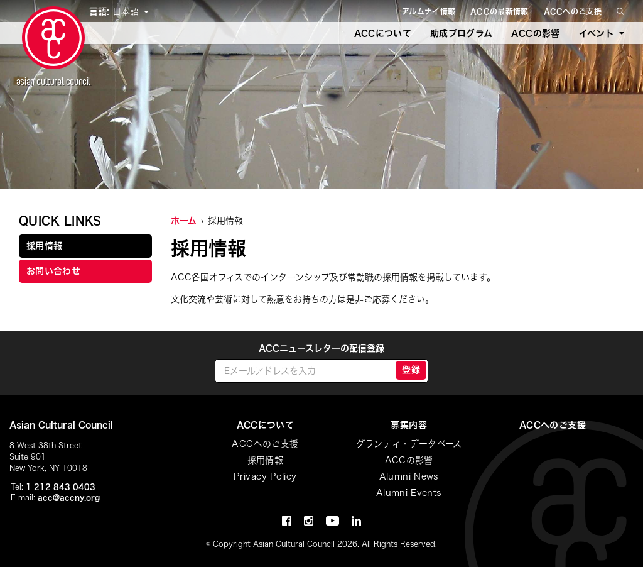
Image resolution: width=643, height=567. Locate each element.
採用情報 (44, 245)
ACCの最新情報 (499, 11)
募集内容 (408, 425)
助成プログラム (461, 33)
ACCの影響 (535, 33)
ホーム (184, 220)
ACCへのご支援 (573, 11)
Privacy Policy (265, 476)
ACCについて (382, 33)
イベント (596, 33)
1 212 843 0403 (60, 486)
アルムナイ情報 (428, 11)
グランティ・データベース (409, 443)
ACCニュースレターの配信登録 (321, 348)
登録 (411, 369)
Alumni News (409, 476)
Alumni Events (409, 492)
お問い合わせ (53, 271)
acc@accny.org (69, 497)
